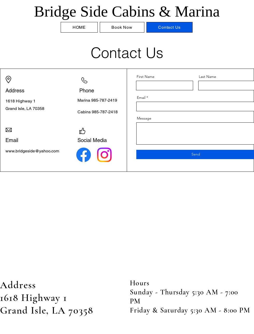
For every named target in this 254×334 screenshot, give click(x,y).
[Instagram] (104, 155)
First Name (145, 76)
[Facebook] (83, 155)
